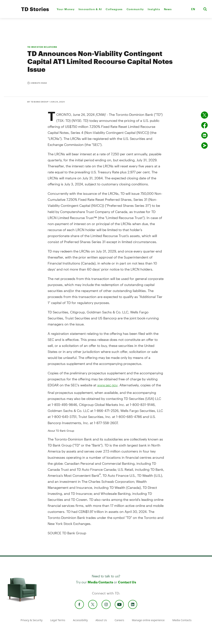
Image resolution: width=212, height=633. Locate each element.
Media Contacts (100, 582)
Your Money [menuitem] (66, 9)
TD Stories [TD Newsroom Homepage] (35, 9)
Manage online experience (148, 620)
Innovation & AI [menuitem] (90, 9)
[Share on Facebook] (204, 125)
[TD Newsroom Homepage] (10, 12)
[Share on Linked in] (204, 135)
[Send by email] (204, 145)
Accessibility (80, 620)
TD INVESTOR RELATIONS (42, 47)
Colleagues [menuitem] (114, 9)
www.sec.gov (107, 385)
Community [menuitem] (135, 9)
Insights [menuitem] (154, 9)
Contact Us (127, 582)
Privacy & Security (32, 620)
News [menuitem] (168, 9)
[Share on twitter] (204, 115)
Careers (119, 620)
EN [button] (193, 9)
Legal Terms (57, 620)
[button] (183, 9)
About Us (101, 620)
